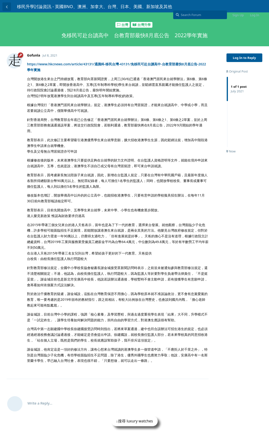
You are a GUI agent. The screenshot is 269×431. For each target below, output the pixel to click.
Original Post (237, 71)
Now (231, 151)
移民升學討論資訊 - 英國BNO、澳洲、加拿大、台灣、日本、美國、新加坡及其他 (94, 6)
